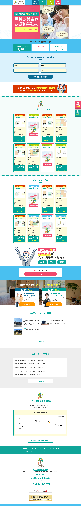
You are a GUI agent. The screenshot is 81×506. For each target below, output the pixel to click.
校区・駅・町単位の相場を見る (40, 440)
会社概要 (26, 452)
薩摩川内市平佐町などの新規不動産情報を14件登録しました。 (33, 371)
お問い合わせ (33, 452)
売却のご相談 (54, 304)
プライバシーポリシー (53, 452)
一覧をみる (40, 341)
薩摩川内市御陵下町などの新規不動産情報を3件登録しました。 (33, 363)
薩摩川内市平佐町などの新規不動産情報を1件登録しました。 (32, 374)
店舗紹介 (32, 448)
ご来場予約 (56, 448)
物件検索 (25, 448)
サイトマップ (42, 452)
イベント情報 (39, 448)
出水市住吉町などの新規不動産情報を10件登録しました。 (32, 360)
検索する (27, 304)
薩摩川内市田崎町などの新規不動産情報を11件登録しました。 (33, 367)
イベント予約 (48, 448)
